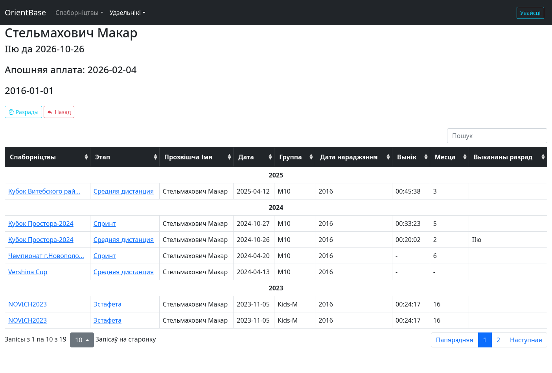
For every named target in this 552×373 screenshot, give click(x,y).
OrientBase (25, 12)
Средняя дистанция (124, 191)
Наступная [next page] (526, 340)
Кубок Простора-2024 (41, 223)
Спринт (105, 223)
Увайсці (530, 13)
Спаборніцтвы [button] (77, 12)
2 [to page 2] (498, 340)
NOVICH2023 (27, 304)
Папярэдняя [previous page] (454, 340)
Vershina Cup (27, 272)
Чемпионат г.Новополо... (46, 255)
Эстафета (107, 304)
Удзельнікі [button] (125, 12)
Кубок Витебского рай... (44, 191)
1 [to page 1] (485, 340)
